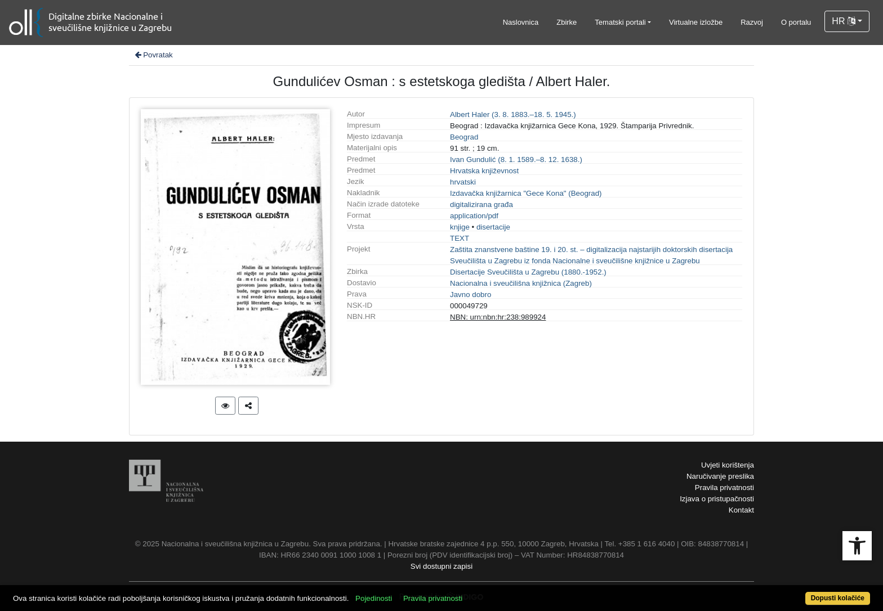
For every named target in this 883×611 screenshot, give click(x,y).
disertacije (493, 227)
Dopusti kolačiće (837, 598)
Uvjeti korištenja (727, 465)
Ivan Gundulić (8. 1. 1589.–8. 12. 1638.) (516, 159)
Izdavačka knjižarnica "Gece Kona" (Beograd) (526, 193)
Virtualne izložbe (696, 22)
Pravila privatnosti (724, 487)
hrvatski (463, 182)
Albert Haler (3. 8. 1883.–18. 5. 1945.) (513, 114)
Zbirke (566, 22)
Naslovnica (521, 22)
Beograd (464, 137)
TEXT (459, 238)
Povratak (153, 55)
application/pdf (474, 216)
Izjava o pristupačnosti (717, 499)
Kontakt (741, 510)
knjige (460, 227)
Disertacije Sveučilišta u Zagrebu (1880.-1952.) (528, 272)
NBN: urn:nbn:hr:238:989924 (498, 317)
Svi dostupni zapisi (441, 566)
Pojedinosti (373, 598)
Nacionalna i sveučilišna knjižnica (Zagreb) (521, 283)
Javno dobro (470, 294)
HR (843, 21)
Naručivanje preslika (720, 476)
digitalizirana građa (481, 204)
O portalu (796, 22)
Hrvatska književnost (484, 171)
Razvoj (752, 22)
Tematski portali (620, 22)
